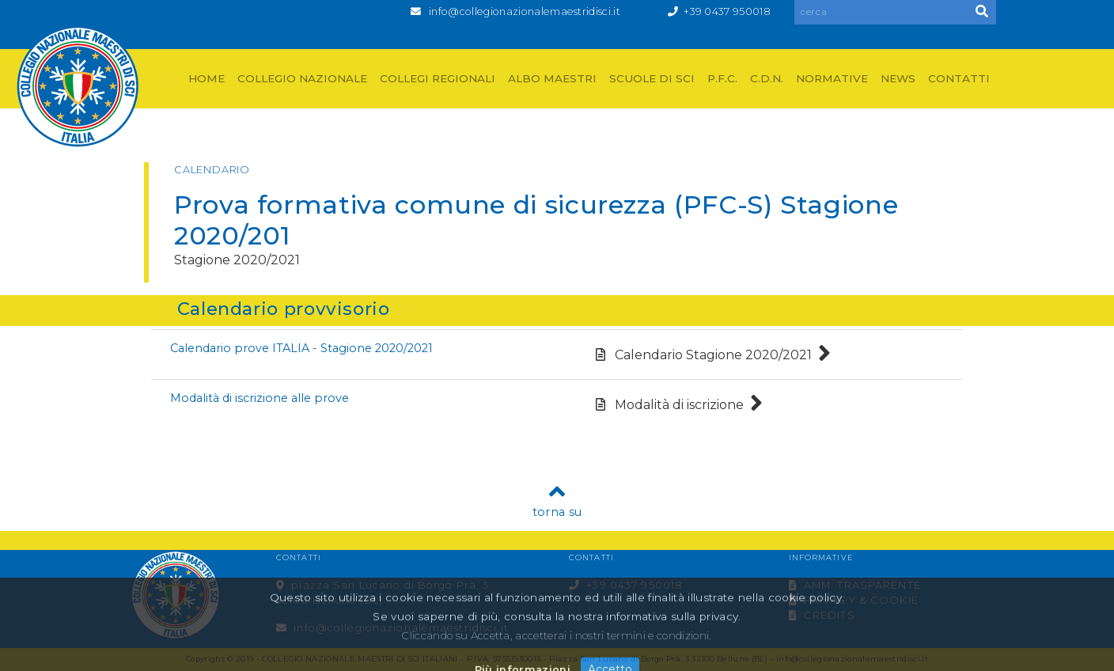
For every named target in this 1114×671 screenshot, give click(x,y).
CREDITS (822, 615)
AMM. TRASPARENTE (855, 585)
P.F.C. (722, 78)
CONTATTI (959, 78)
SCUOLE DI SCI (652, 78)
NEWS (898, 78)
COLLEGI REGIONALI (437, 78)
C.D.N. (766, 78)
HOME (206, 78)
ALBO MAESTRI (552, 78)
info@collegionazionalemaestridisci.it (524, 11)
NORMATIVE (832, 78)
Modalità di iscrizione (679, 404)
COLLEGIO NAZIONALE (302, 78)
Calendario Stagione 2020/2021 (713, 354)
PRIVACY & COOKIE (854, 600)
